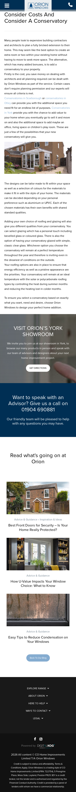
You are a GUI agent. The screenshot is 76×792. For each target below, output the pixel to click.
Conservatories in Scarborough (23, 98)
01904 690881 (38, 409)
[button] (38, 368)
